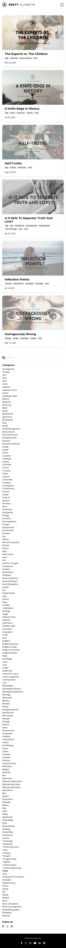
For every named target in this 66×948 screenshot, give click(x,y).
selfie (4, 811)
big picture (7, 417)
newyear (6, 718)
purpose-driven (9, 763)
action (5, 384)
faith (4, 551)
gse (4, 590)
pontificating (7, 745)
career (5, 452)
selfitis (5, 814)
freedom (6, 569)
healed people (8, 593)
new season (7, 715)
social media (29, 283)
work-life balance (10, 903)
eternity (5, 545)
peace (4, 727)
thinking (6, 853)
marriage (6, 694)
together (6, 862)
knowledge (7, 659)
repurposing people (11, 787)
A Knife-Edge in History (22, 108)
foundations (7, 566)
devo (4, 506)
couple (5, 494)
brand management (11, 428)
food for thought (11, 229)
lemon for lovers (10, 673)
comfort (6, 476)
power (5, 748)
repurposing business (12, 781)
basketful (6, 402)
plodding (6, 736)
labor (5, 662)
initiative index (8, 626)
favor (4, 557)
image (5, 614)
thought (33, 338)
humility (6, 605)
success (5, 838)
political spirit (8, 739)
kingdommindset (9, 653)
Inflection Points (17, 279)
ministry (6, 700)
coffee (5, 473)
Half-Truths (13, 163)
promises (30, 113)
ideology (8, 338)
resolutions (7, 790)
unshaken (6, 880)
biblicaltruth (7, 414)
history (12, 113)
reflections (7, 766)
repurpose (7, 778)
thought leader (9, 859)
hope (4, 602)
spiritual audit (8, 826)
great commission (10, 578)
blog (6, 58)
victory (5, 886)
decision (6, 500)
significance (7, 817)
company (6, 482)
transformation (9, 865)
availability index (9, 396)
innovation (7, 629)
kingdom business (10, 644)
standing (6, 829)
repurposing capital (11, 784)
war (4, 891)
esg (3, 536)
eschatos (6, 533)
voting (5, 889)
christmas (6, 464)
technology (39, 283)
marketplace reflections (12, 691)
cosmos (5, 491)
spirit (4, 823)
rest (4, 793)
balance (5, 399)
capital (5, 449)
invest (5, 635)
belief (4, 408)
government (7, 572)
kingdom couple (9, 647)
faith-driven (22, 167)
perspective (21, 113)
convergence (8, 485)
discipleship (7, 512)
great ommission (9, 581)
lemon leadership (25, 58)
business (13, 167)
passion (5, 724)
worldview (6, 912)
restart (5, 796)
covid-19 (6, 497)
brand (5, 426)
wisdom (5, 897)
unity (4, 874)
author (5, 393)
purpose (6, 760)
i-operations (8, 608)
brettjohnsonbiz (44, 226)
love (20, 229)
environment (8, 530)
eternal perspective (10, 542)
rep (4, 775)
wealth (5, 894)
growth (5, 587)
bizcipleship (7, 420)
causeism (6, 455)
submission (7, 835)
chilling (5, 461)
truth (35, 58)
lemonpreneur (9, 679)
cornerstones (8, 488)
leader (5, 668)
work (4, 900)
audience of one (9, 390)
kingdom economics (11, 650)
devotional (7, 509)
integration (7, 632)
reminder (6, 772)
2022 (4, 378)
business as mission (11, 443)
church (5, 467)
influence (6, 620)
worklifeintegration (11, 909)
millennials (7, 697)
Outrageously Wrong (20, 334)
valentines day (8, 883)
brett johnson (19, 226)
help (4, 596)
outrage (15, 338)
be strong (6, 405)
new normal (7, 712)
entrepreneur (8, 527)
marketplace (7, 685)
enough (5, 524)
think (4, 850)
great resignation (10, 584)
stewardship (7, 832)
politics (5, 742)
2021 (4, 375)
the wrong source (10, 847)
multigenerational (10, 709)
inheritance (7, 623)
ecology (5, 515)
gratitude (6, 575)
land (4, 664)
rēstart (5, 805)
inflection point (18, 283)
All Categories (8, 369)
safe (4, 808)
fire (4, 560)
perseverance (8, 730)
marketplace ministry (11, 688)
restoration (7, 799)
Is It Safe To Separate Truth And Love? (28, 219)
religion (5, 769)
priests (5, 751)
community (7, 479)
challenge (6, 458)
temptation (7, 844)
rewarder (6, 802)
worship (6, 915)
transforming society (11, 868)
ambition (6, 387)
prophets (6, 757)
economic (6, 518)
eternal (5, 539)
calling (5, 446)
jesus (4, 638)
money (5, 706)
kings (4, 655)
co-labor (6, 470)
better (5, 411)
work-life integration (12, 906)
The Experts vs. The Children (26, 54)
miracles (6, 703)
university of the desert (13, 877)
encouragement (9, 521)
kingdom (6, 641)
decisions (8, 283)
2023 (6, 226)
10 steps (6, 372)
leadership (13, 58)
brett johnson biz (31, 226)
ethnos (5, 548)
